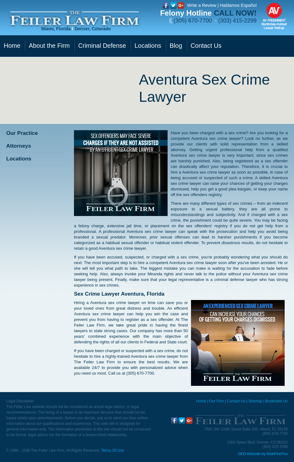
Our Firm (216, 401)
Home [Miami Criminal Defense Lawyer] (201, 401)
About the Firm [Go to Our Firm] (49, 45)
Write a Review (201, 5)
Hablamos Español (238, 5)
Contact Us (236, 401)
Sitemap (255, 401)
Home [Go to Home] (12, 45)
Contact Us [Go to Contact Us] (206, 45)
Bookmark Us (276, 401)
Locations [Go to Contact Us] (148, 45)
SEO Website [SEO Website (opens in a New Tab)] (249, 453)
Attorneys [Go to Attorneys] (18, 146)
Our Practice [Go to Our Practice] (22, 133)
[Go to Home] (74, 18)
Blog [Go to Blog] (176, 45)
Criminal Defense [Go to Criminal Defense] (102, 45)
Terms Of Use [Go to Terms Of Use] (112, 450)
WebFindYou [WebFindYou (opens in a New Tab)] (277, 453)
